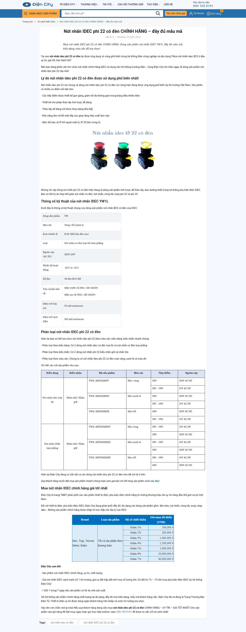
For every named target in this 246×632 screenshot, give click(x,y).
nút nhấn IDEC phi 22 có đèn (99, 622)
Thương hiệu (90, 4)
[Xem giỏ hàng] (214, 14)
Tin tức (108, 4)
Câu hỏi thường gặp (131, 4)
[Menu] (25, 13)
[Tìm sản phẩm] (112, 13)
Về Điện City (68, 4)
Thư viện (153, 4)
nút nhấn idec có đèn (62, 622)
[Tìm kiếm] (158, 13)
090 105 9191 (204, 4)
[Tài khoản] (196, 14)
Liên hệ (168, 4)
